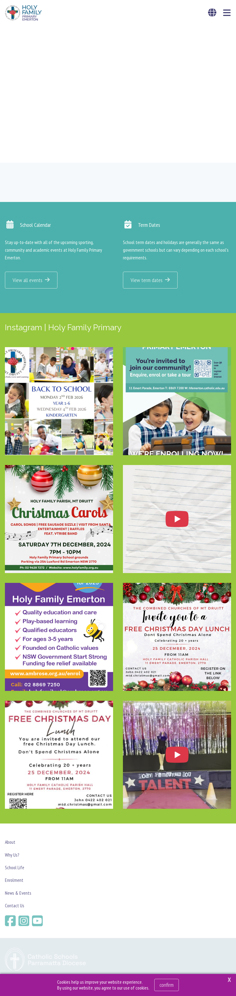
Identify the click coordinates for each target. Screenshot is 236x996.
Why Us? (12, 855)
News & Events (18, 893)
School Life (14, 867)
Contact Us (14, 905)
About (10, 842)
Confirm (166, 984)
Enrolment (14, 880)
